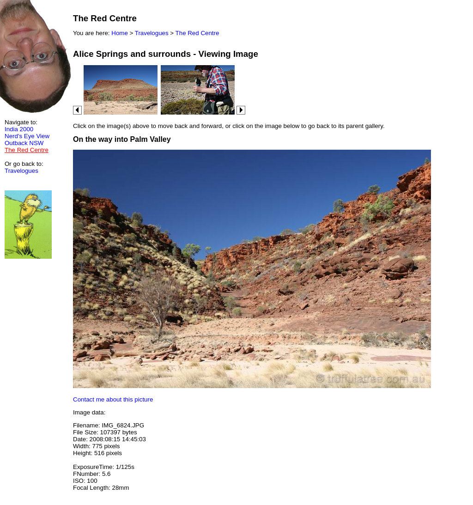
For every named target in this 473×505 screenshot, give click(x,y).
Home (119, 33)
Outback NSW (24, 143)
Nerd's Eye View (27, 136)
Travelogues (21, 170)
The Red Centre (197, 33)
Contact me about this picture (113, 399)
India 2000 (19, 129)
